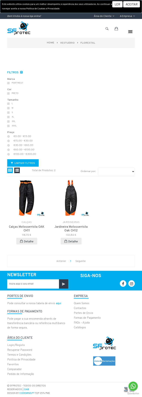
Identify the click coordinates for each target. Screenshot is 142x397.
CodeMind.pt (26, 393)
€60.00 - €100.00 (23, 149)
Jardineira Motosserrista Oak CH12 (71, 229)
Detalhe (26, 241)
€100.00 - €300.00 (24, 154)
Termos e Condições (19, 355)
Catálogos (80, 327)
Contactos (80, 308)
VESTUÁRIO (67, 43)
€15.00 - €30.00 (23, 141)
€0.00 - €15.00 (22, 136)
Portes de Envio (83, 313)
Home (50, 42)
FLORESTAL (88, 43)
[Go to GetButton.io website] (133, 393)
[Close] (131, 4)
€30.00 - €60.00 (23, 145)
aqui (58, 303)
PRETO (15, 93)
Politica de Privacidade (21, 360)
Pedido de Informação (20, 374)
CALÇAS (27, 222)
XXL (13, 121)
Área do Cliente (104, 16)
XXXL (14, 126)
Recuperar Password (19, 350)
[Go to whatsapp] (133, 386)
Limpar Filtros (23, 163)
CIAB (26, 389)
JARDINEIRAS (71, 222)
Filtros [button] (13, 72)
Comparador (14, 369)
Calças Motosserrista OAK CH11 (26, 229)
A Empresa (127, 16)
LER (117, 4)
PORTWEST (17, 83)
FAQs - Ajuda (82, 323)
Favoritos (13, 364)
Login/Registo (16, 345)
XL (13, 117)
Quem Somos (81, 303)
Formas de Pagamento (87, 318)
